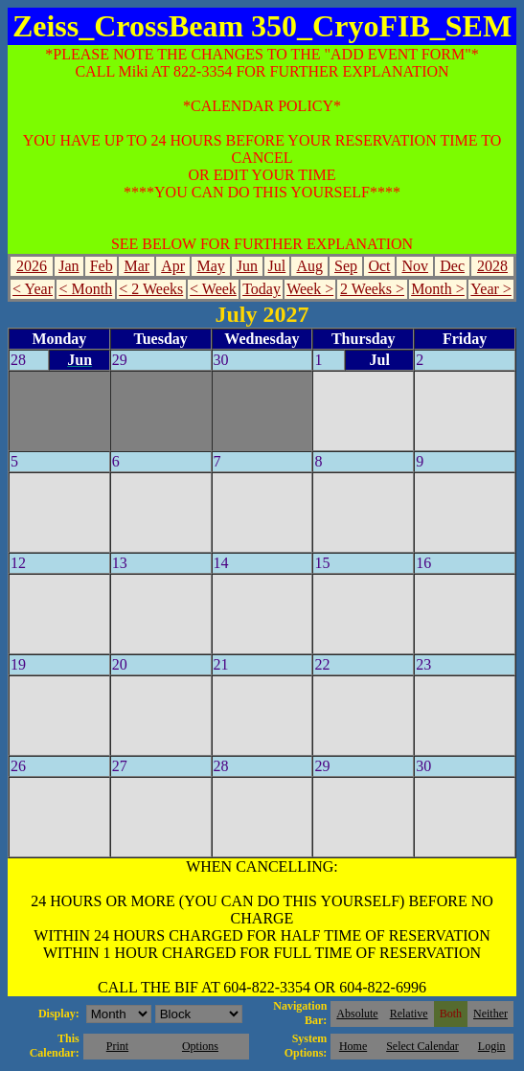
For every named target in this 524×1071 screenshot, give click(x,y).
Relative (409, 1013)
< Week (213, 289)
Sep (345, 266)
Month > (438, 289)
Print (117, 1046)
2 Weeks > (372, 289)
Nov (414, 266)
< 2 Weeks (151, 289)
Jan (68, 266)
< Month (85, 289)
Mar (137, 266)
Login (492, 1046)
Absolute (356, 1013)
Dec (452, 266)
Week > (309, 289)
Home (353, 1046)
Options (200, 1046)
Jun (247, 266)
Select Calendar (422, 1046)
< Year (32, 289)
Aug (309, 266)
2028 (492, 266)
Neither (490, 1013)
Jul (277, 266)
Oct (379, 266)
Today (261, 289)
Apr (173, 266)
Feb (101, 266)
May (210, 266)
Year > (491, 289)
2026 (31, 266)
